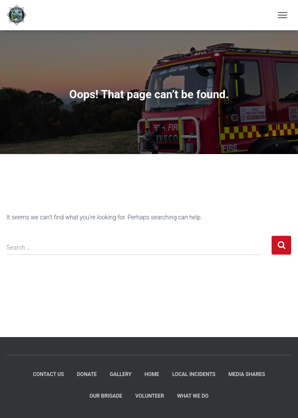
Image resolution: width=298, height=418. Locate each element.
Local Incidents (194, 374)
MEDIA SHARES (246, 374)
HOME (152, 374)
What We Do (193, 396)
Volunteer (149, 396)
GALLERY (120, 374)
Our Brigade (105, 396)
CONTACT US (48, 374)
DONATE (87, 374)
